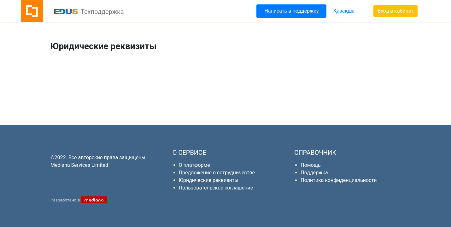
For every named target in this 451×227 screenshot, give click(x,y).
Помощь (310, 165)
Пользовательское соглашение (216, 188)
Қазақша (343, 11)
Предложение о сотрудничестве (217, 173)
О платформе (194, 165)
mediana (94, 199)
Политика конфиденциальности (339, 180)
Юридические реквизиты (208, 180)
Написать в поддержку (291, 11)
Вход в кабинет (395, 11)
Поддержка (314, 173)
